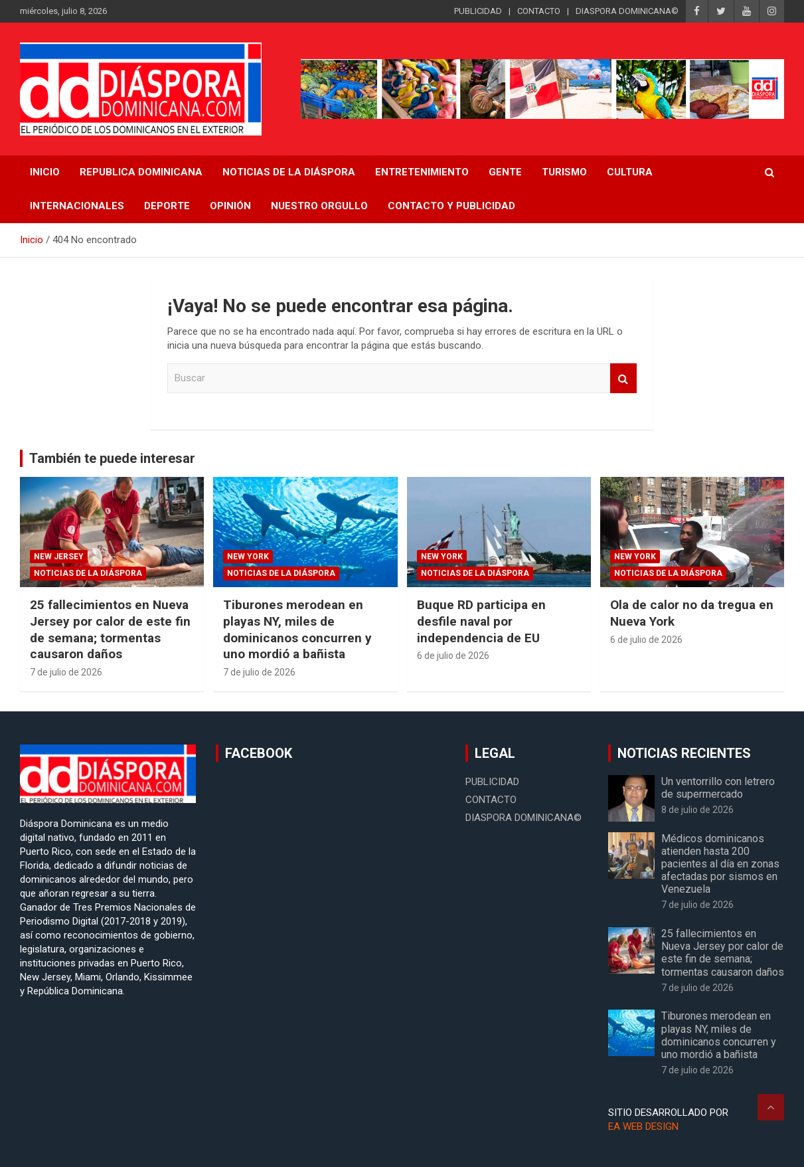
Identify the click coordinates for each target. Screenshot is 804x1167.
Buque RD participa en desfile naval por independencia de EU (481, 621)
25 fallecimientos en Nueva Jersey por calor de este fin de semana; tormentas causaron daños (110, 629)
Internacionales (77, 206)
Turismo (564, 172)
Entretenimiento (422, 172)
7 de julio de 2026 (66, 672)
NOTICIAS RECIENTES (684, 753)
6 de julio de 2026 (453, 655)
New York (248, 556)
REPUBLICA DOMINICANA (141, 172)
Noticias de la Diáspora (88, 573)
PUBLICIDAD (478, 11)
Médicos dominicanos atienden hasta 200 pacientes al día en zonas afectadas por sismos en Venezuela (720, 864)
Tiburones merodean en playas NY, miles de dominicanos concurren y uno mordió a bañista (297, 629)
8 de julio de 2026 (697, 809)
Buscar (623, 378)
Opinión (230, 206)
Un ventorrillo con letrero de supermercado (718, 787)
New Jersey (59, 556)
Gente (505, 172)
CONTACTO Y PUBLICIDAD (451, 206)
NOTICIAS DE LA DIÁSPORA (288, 172)
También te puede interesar (112, 458)
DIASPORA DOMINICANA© (627, 11)
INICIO (45, 172)
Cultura (630, 172)
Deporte (167, 206)
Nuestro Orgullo (319, 206)
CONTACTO (538, 11)
